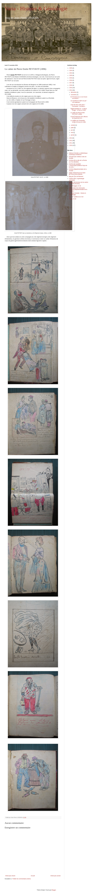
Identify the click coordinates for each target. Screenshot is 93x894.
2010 (71, 145)
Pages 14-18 (72, 199)
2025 (71, 68)
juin (72, 130)
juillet (72, 127)
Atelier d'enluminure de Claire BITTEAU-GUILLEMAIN (77, 173)
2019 (71, 78)
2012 (71, 140)
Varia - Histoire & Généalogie (36, 8)
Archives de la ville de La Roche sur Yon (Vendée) (78, 161)
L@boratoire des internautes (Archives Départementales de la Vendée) (78, 189)
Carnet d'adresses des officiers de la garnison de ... (79, 117)
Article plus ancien (55, 876)
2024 (71, 70)
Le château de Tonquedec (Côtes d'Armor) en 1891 (78, 121)
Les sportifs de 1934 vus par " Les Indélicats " (79, 101)
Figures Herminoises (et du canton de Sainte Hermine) (78, 183)
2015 (71, 87)
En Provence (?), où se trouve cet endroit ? (79, 97)
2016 (71, 85)
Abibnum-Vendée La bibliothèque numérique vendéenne (78, 153)
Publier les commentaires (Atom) (22, 879)
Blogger (54, 890)
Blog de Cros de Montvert (76, 176)
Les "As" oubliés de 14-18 (76, 197)
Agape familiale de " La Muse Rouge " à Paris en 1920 (79, 109)
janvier (73, 135)
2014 (71, 90)
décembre (74, 92)
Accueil (33, 876)
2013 (71, 138)
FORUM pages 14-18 (75, 186)
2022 (71, 73)
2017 (71, 82)
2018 (71, 80)
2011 (71, 143)
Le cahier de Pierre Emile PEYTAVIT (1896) (78, 113)
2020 (71, 75)
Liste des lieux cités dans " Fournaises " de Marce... (78, 105)
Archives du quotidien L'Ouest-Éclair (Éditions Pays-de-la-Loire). (78, 165)
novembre (74, 94)
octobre (73, 125)
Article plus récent (10, 876)
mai (72, 132)
